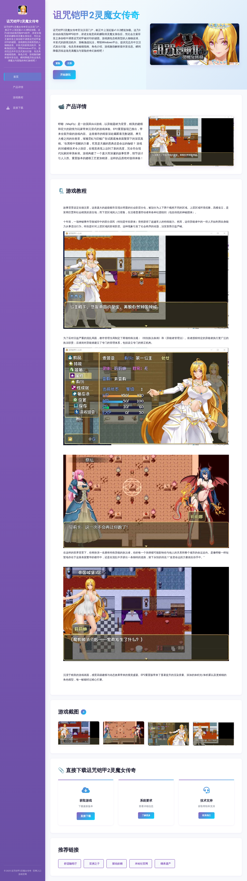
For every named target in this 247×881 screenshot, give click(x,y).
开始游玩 (65, 74)
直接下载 (86, 816)
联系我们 (206, 815)
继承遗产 (165, 863)
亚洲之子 (94, 863)
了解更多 (146, 815)
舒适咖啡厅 (70, 863)
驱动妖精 (117, 863)
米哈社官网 (141, 863)
